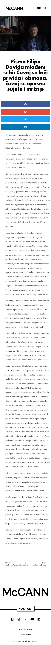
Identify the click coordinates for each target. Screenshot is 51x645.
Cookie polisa (25, 634)
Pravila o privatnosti (25, 629)
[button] (38, 8)
